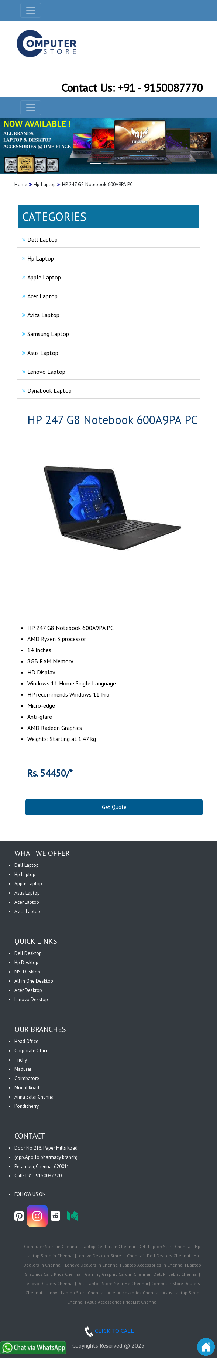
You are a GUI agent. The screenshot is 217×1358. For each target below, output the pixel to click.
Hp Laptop (37, 258)
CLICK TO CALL (108, 1330)
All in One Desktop (33, 981)
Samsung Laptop (44, 334)
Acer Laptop (39, 296)
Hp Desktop (26, 962)
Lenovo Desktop (31, 999)
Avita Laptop (39, 315)
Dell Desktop (28, 953)
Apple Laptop (40, 277)
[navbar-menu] (30, 107)
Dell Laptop (39, 239)
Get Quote (114, 807)
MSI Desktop (27, 972)
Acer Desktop (28, 990)
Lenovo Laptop (42, 371)
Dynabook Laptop (46, 390)
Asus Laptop (39, 352)
